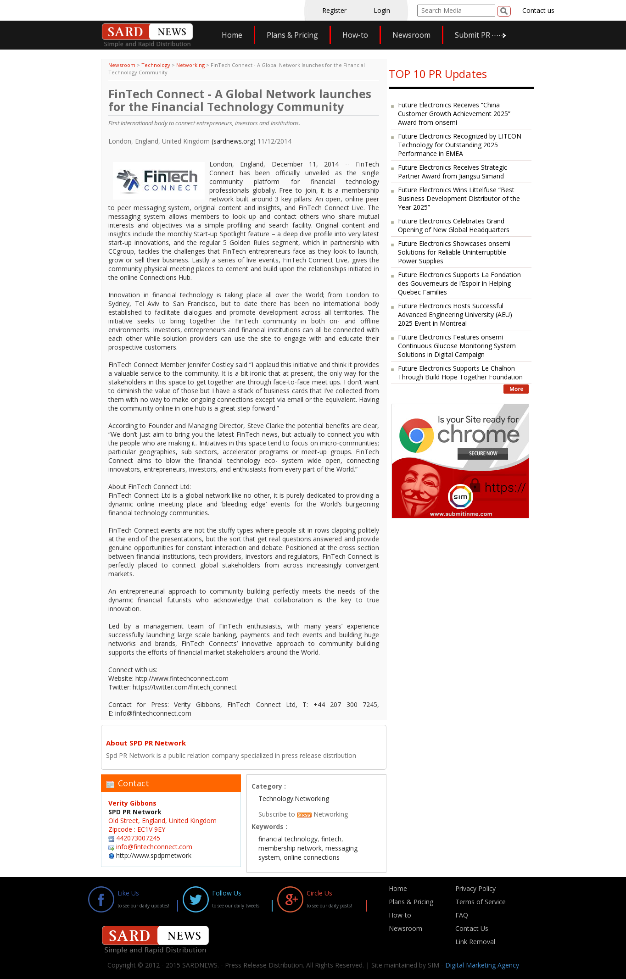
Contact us (538, 10)
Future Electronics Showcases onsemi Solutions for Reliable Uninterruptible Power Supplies (454, 252)
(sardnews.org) (234, 141)
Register (334, 10)
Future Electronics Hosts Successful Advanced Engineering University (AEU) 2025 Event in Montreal (455, 314)
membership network (290, 848)
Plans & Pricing (292, 35)
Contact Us (471, 928)
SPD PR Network (135, 811)
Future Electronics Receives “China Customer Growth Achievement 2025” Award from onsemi (454, 113)
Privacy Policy (475, 888)
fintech (331, 838)
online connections (312, 857)
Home (232, 35)
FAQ (461, 915)
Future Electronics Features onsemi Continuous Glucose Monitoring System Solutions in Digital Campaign (457, 346)
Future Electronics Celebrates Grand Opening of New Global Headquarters (453, 225)
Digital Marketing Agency (482, 965)
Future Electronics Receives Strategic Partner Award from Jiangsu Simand (452, 171)
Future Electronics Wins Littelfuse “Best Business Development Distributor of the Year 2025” (459, 198)
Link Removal (475, 941)
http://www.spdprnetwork (153, 855)
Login (382, 10)
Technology (155, 64)
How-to (355, 35)
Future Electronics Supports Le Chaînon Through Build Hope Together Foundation (460, 372)
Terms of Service (480, 901)
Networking (190, 64)
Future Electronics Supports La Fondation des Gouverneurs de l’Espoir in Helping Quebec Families (459, 283)
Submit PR (472, 35)
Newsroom (411, 35)
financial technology (288, 838)
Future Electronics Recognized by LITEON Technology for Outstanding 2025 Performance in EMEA (459, 145)
